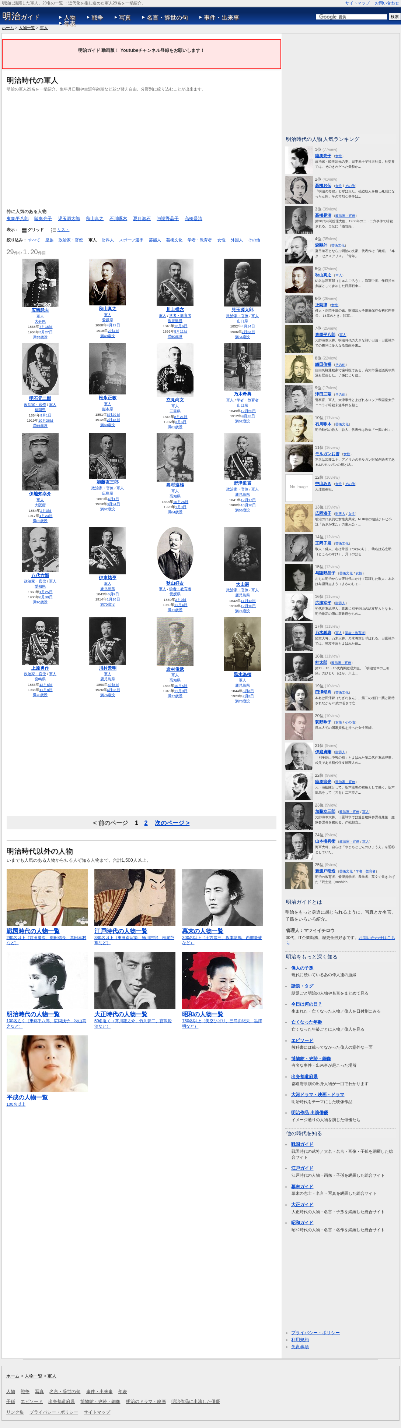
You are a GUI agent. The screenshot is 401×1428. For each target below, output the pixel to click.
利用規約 (300, 1339)
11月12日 (248, 601)
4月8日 (113, 685)
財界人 (108, 240)
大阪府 (40, 505)
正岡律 (321, 304)
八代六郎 (40, 575)
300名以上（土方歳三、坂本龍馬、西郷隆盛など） (222, 933)
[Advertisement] (141, 149)
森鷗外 (321, 245)
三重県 (175, 411)
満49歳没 (107, 336)
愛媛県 (107, 320)
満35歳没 (40, 337)
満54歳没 (242, 337)
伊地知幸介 (40, 493)
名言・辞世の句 (167, 17)
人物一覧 (27, 27)
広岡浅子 (323, 513)
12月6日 (181, 326)
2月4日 (113, 331)
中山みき (323, 483)
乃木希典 (242, 394)
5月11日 (181, 331)
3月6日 (180, 422)
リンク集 (15, 1412)
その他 (254, 240)
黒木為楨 (242, 674)
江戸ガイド (302, 1168)
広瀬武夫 (40, 310)
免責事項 (300, 1346)
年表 (70, 23)
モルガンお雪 (327, 453)
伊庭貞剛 (323, 752)
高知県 (175, 496)
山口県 (242, 321)
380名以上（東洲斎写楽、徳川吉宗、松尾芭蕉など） (134, 933)
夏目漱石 (142, 218)
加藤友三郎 (108, 482)
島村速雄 (175, 485)
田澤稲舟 (323, 692)
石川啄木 (118, 218)
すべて (34, 240)
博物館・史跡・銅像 (311, 1058)
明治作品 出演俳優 (309, 1112)
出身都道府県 (304, 1076)
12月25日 (248, 411)
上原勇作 (40, 668)
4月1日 (113, 499)
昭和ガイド (302, 1222)
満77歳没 (175, 696)
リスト (63, 229)
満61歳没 (175, 427)
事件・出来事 (221, 17)
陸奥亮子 (43, 218)
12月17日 (248, 500)
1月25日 (46, 592)
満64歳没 (175, 512)
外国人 (237, 240)
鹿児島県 (175, 321)
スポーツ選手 (131, 240)
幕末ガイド (302, 1186)
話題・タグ (302, 986)
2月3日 (46, 511)
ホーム (8, 27)
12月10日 (248, 606)
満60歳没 (107, 425)
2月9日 (180, 600)
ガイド (21, 16)
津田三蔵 (323, 394)
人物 (70, 17)
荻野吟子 (323, 722)
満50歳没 (175, 336)
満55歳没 (40, 426)
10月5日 (181, 686)
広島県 (107, 493)
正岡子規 (323, 543)
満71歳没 (175, 610)
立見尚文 (175, 400)
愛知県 (40, 586)
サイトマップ (357, 3)
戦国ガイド (302, 1144)
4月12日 (113, 325)
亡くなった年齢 (306, 1022)
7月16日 (46, 327)
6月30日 (46, 597)
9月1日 (46, 415)
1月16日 (113, 599)
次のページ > (172, 822)
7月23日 (248, 332)
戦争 (97, 17)
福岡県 (40, 410)
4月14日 (248, 326)
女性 (221, 240)
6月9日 (113, 594)
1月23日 (46, 516)
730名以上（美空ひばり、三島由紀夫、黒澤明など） (222, 1016)
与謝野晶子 (168, 218)
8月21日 (181, 417)
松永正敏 (107, 397)
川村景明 (107, 668)
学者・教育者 (200, 240)
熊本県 (107, 409)
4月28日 (113, 690)
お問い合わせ (387, 3)
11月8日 (46, 690)
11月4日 (181, 605)
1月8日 (180, 507)
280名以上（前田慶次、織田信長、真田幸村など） (47, 933)
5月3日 (248, 691)
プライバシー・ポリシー (315, 1332)
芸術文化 (174, 240)
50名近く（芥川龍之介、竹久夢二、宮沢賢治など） (134, 1016)
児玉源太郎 (69, 218)
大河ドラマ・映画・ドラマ (317, 1094)
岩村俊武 (175, 669)
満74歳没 (242, 611)
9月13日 (248, 416)
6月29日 (113, 414)
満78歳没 (242, 701)
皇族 (49, 240)
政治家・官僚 (71, 240)
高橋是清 (193, 218)
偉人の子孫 (302, 968)
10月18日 (248, 505)
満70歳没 (40, 602)
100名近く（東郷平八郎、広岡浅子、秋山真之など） (47, 1016)
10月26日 (45, 420)
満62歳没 (242, 421)
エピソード (302, 1040)
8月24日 (113, 504)
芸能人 (155, 240)
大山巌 (242, 584)
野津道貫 (242, 483)
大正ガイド (302, 1204)
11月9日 (181, 691)
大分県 (40, 321)
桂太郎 (321, 662)
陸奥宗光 (323, 781)
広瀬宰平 (323, 602)
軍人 (44, 27)
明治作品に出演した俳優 (195, 1401)
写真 (125, 17)
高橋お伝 (323, 185)
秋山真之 (95, 218)
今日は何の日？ (306, 1004)
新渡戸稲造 (325, 871)
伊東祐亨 (107, 577)
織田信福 (323, 364)
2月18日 (113, 420)
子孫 (10, 1401)
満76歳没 (40, 695)
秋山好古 (175, 583)
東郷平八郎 (18, 218)
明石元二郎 (40, 398)
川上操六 (175, 309)
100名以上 (47, 1097)
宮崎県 (40, 679)
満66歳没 (242, 510)
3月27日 (46, 332)
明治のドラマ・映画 (146, 1401)
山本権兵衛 (325, 841)
